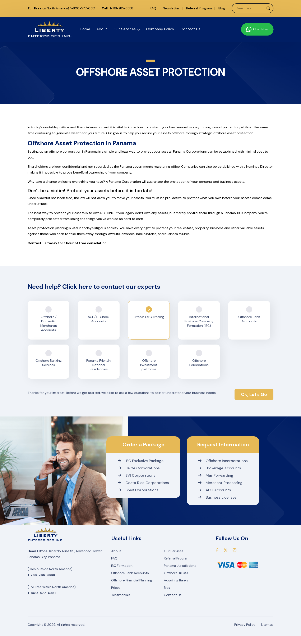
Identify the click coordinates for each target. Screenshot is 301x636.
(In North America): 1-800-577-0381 (61, 8)
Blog (221, 8)
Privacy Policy (244, 624)
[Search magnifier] (268, 8)
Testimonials (120, 595)
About (101, 29)
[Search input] (250, 8)
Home (85, 29)
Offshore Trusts (176, 573)
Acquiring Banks (176, 580)
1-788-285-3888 (41, 575)
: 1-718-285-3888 (117, 8)
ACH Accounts (214, 490)
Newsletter (171, 8)
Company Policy (160, 29)
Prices (115, 587)
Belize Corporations (139, 468)
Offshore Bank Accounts (130, 573)
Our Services (125, 29)
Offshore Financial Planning (131, 580)
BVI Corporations (136, 475)
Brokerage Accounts (219, 468)
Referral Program (199, 8)
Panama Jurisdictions (180, 565)
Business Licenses (217, 497)
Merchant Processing (220, 482)
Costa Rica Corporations (143, 482)
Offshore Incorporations (223, 460)
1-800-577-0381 (42, 593)
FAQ (153, 8)
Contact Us (190, 29)
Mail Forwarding (215, 475)
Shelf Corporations (138, 490)
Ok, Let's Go (254, 394)
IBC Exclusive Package (140, 460)
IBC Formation (122, 565)
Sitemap (267, 624)
